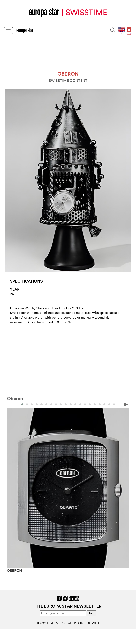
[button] (22, 404)
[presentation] (126, 404)
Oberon (15, 398)
